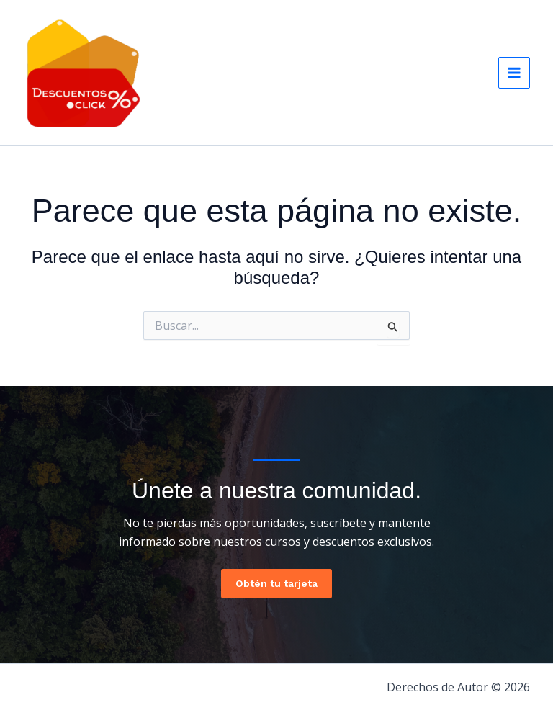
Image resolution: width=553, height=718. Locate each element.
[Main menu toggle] (514, 73)
